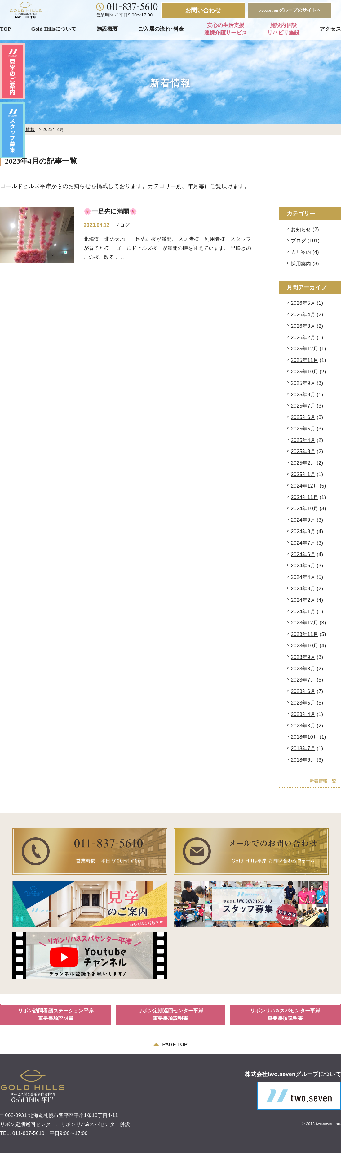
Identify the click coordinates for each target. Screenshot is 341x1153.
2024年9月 (303, 520)
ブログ (122, 225)
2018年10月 (304, 737)
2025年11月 (304, 360)
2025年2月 (303, 463)
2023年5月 (303, 702)
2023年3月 (303, 725)
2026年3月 (303, 326)
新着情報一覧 (323, 780)
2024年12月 (304, 486)
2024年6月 (303, 554)
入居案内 (301, 252)
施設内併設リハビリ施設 (283, 29)
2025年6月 (303, 417)
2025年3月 (303, 451)
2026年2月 (303, 337)
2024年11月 (304, 497)
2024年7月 (303, 543)
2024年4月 (303, 577)
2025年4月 (303, 440)
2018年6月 (303, 760)
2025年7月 (303, 405)
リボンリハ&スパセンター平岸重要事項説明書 (285, 1014)
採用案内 (301, 263)
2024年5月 (303, 565)
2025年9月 (303, 383)
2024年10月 (304, 508)
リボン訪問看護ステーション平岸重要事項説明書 (56, 1014)
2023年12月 (304, 622)
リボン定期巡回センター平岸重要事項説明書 (170, 1014)
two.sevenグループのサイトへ (290, 10)
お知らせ (301, 229)
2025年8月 (303, 394)
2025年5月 (303, 428)
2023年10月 (304, 645)
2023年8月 (303, 668)
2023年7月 (303, 679)
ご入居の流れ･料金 (161, 29)
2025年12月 (304, 348)
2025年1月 (303, 474)
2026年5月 (303, 303)
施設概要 (107, 29)
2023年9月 (303, 657)
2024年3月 (303, 588)
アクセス (330, 29)
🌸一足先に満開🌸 (110, 211)
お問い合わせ (203, 10)
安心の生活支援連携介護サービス (225, 29)
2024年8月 (303, 531)
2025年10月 (304, 371)
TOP (5, 29)
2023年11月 (304, 634)
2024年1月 (303, 611)
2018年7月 (303, 748)
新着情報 (26, 129)
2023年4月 (303, 714)
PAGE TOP (170, 1044)
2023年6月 (303, 691)
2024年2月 (303, 600)
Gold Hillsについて (54, 29)
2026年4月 (303, 314)
